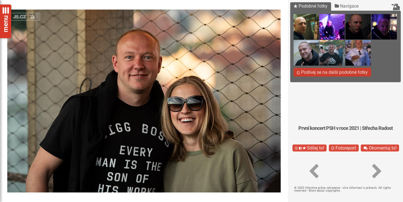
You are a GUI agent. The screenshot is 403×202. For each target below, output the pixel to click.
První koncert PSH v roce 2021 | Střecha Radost (345, 128)
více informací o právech (360, 188)
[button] (314, 171)
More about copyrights (324, 190)
